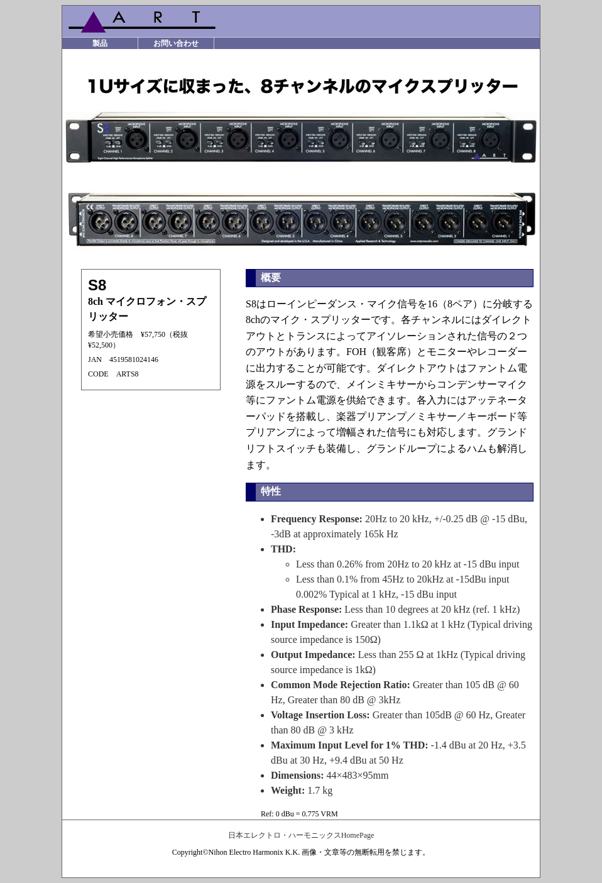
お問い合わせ (176, 43)
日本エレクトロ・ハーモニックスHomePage (301, 835)
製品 (99, 43)
